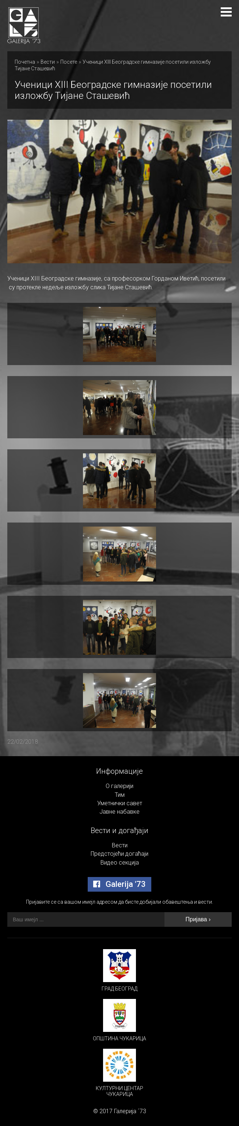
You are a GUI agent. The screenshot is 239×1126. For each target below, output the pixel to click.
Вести (48, 62)
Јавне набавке (119, 811)
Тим (120, 794)
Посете (68, 62)
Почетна (25, 62)
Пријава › (198, 919)
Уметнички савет (119, 803)
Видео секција (119, 862)
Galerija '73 (119, 884)
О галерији (119, 786)
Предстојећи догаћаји (119, 853)
